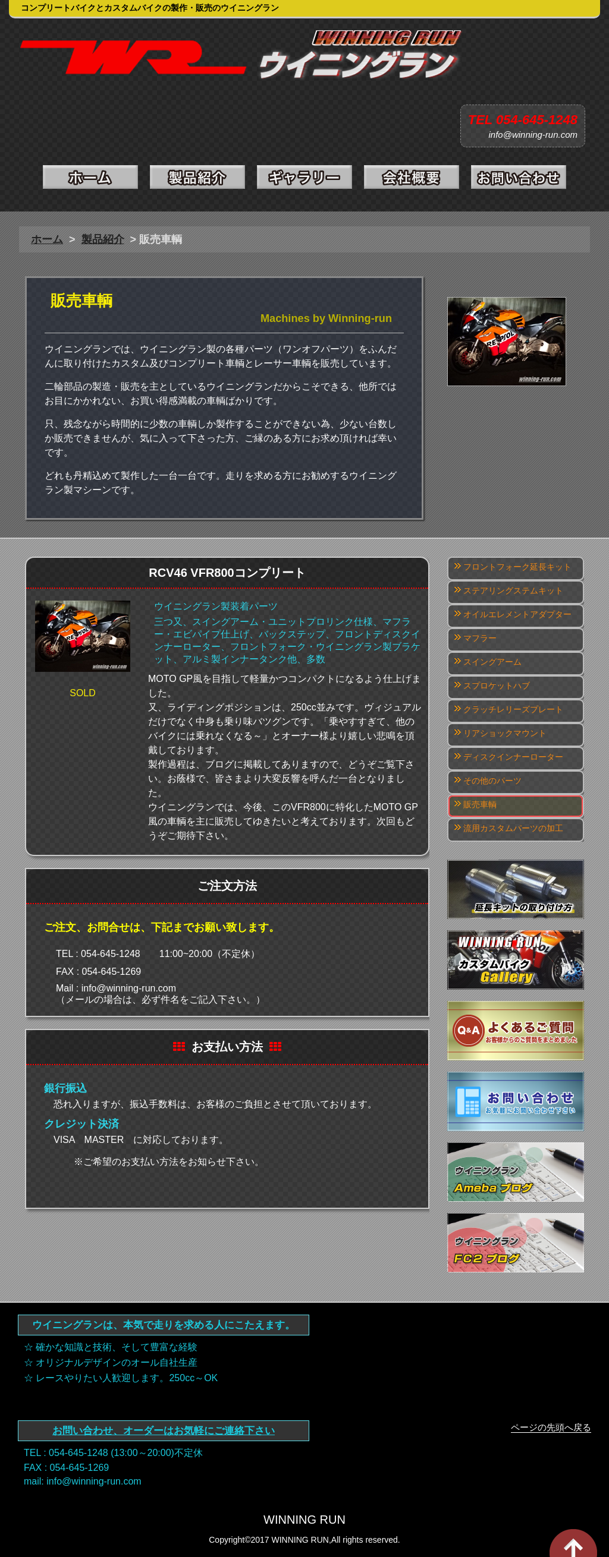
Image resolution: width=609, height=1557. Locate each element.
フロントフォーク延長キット (517, 566)
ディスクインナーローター (513, 757)
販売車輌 (480, 804)
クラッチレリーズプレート (513, 709)
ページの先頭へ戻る (551, 1427)
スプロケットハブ (496, 685)
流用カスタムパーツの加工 (513, 828)
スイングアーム (492, 662)
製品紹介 (102, 239)
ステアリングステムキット (513, 590)
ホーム (47, 239)
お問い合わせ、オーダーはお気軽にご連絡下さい (163, 1430)
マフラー (480, 638)
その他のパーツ (492, 780)
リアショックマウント (505, 733)
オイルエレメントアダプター (517, 614)
